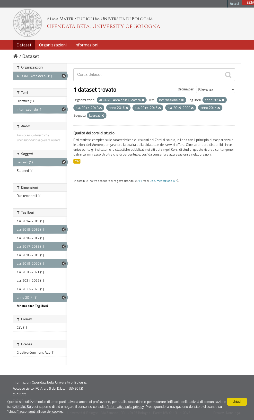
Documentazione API (163, 181)
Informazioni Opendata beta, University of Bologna (50, 382)
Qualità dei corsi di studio (93, 133)
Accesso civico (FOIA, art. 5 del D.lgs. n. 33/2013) (48, 388)
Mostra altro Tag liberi (32, 305)
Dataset (24, 45)
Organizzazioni (53, 45)
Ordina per (185, 89)
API (140, 181)
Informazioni (86, 45)
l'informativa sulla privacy (150, 407)
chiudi (237, 401)
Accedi (234, 3)
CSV (76, 161)
